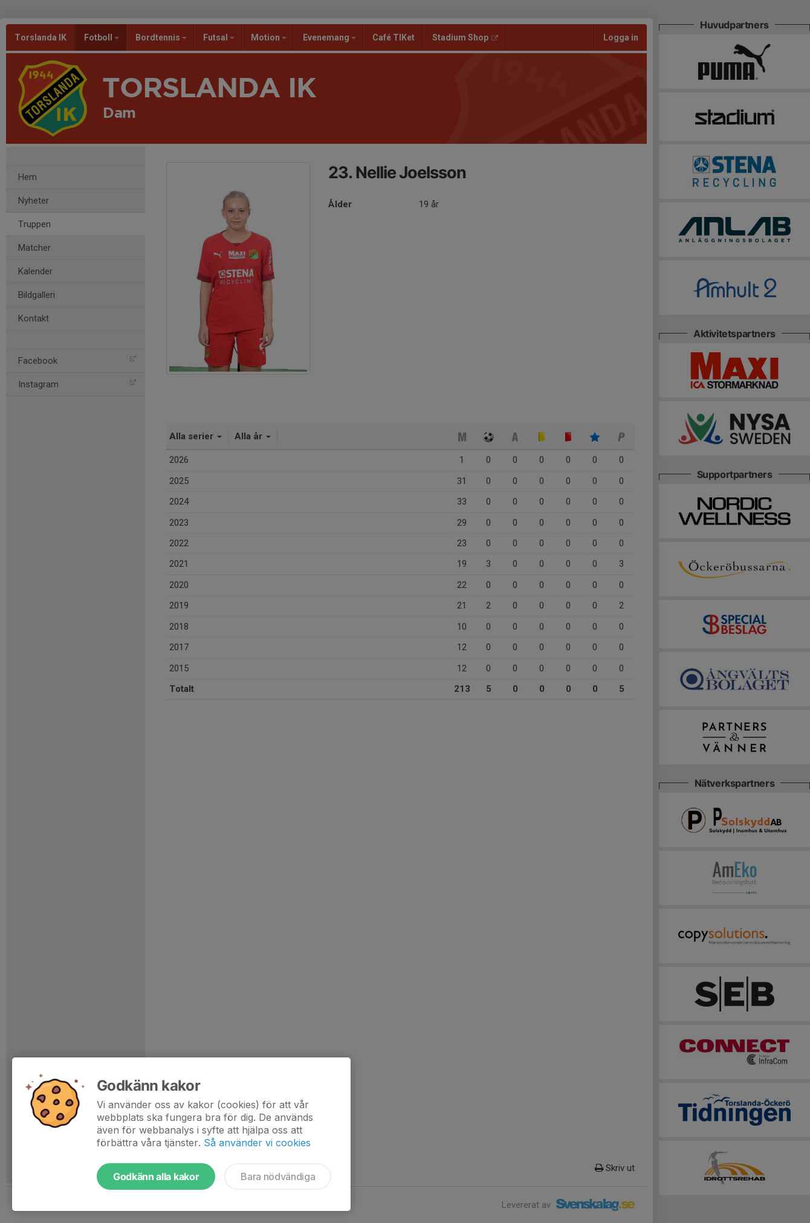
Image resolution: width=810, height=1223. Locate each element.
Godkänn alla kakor (156, 1176)
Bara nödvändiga (278, 1176)
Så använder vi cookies (257, 1143)
